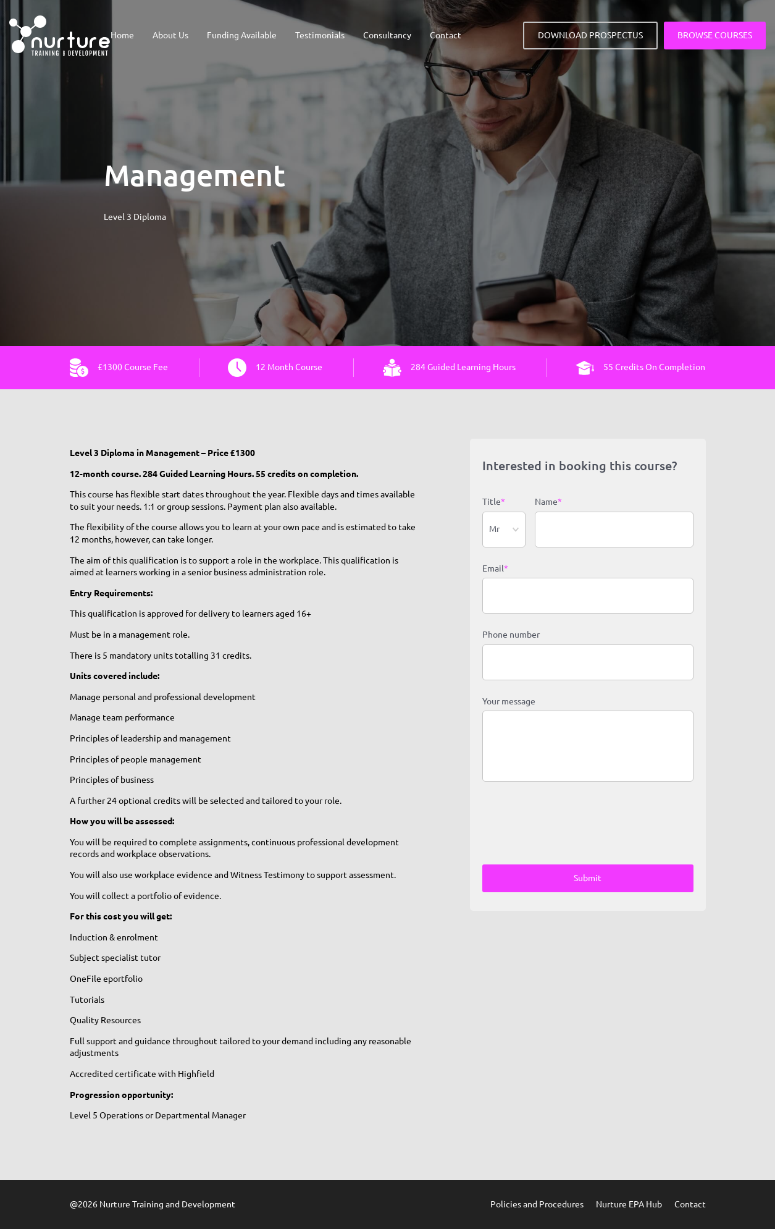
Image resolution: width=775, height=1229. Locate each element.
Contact (445, 35)
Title (493, 502)
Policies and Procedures (537, 1204)
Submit (587, 878)
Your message (508, 701)
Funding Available (242, 35)
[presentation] (576, 825)
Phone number (511, 635)
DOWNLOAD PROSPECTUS (590, 35)
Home (122, 35)
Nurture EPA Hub (629, 1204)
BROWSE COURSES (714, 35)
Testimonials (320, 35)
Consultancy (387, 35)
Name (548, 502)
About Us (170, 35)
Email (495, 569)
